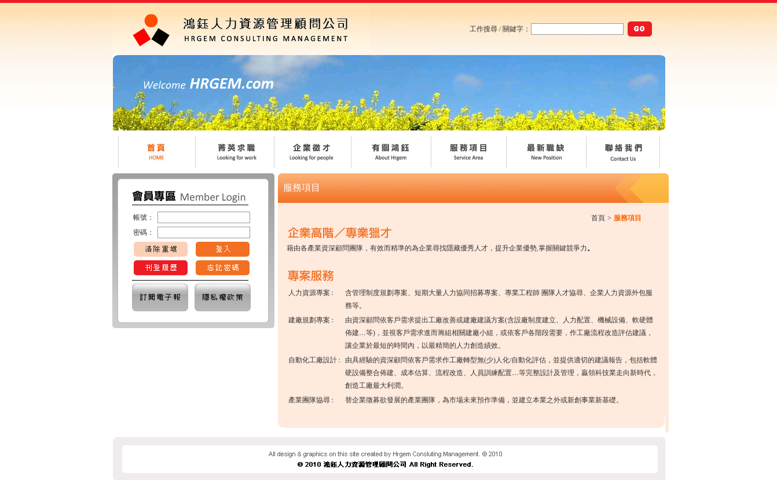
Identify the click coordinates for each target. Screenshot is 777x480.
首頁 (598, 218)
